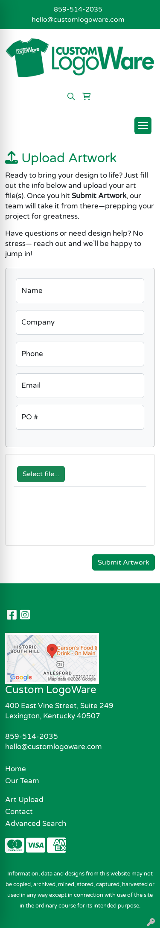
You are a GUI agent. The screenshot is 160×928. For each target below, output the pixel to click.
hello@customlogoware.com (78, 19)
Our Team (22, 780)
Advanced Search (35, 823)
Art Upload (24, 799)
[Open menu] (142, 125)
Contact (19, 811)
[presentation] (78, 520)
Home (15, 768)
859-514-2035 (78, 9)
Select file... (41, 474)
